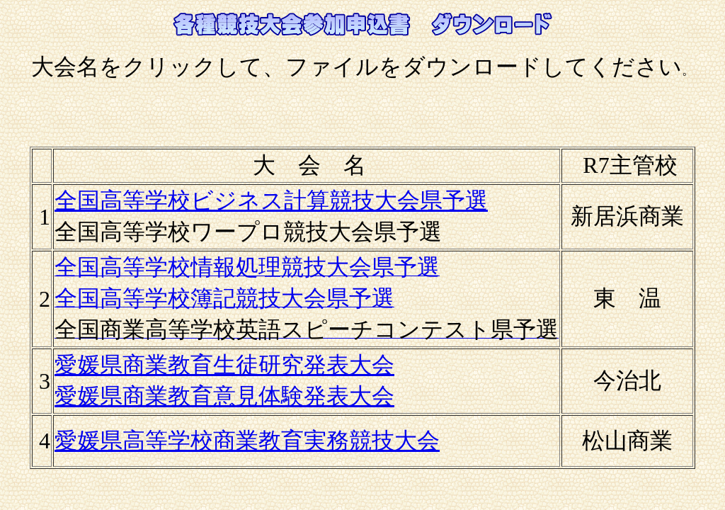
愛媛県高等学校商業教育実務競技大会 (247, 440)
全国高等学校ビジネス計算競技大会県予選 (271, 200)
